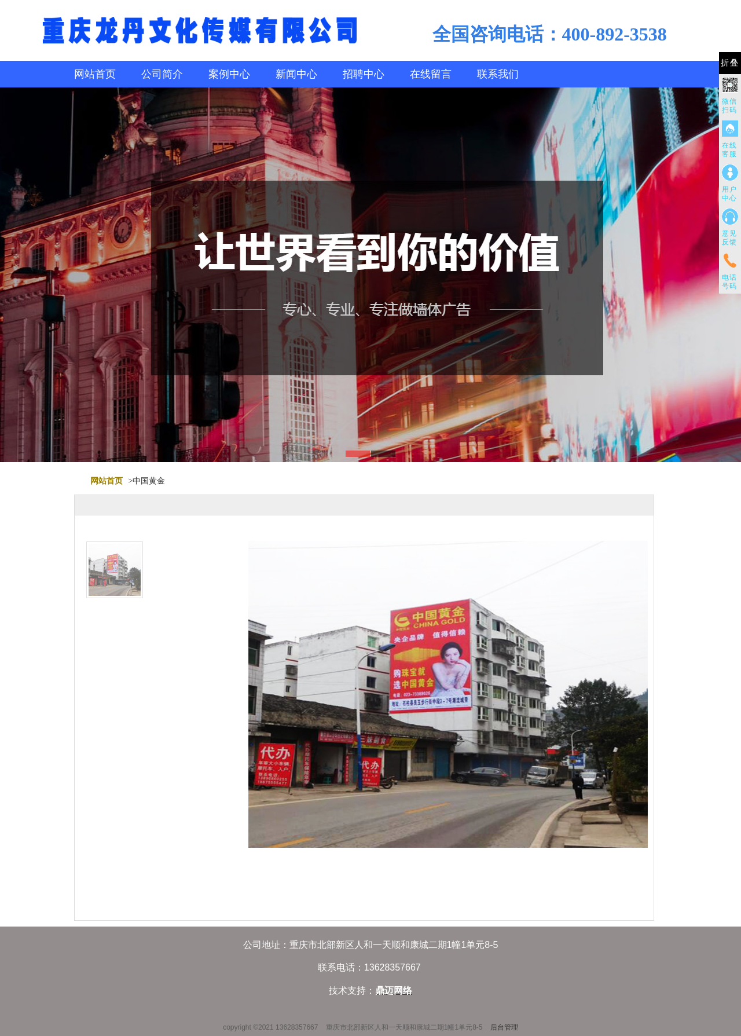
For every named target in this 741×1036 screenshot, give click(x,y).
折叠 (730, 62)
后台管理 (504, 1027)
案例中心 (229, 74)
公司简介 (162, 74)
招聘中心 (363, 74)
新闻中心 (296, 74)
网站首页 (95, 74)
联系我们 (498, 74)
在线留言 (431, 74)
